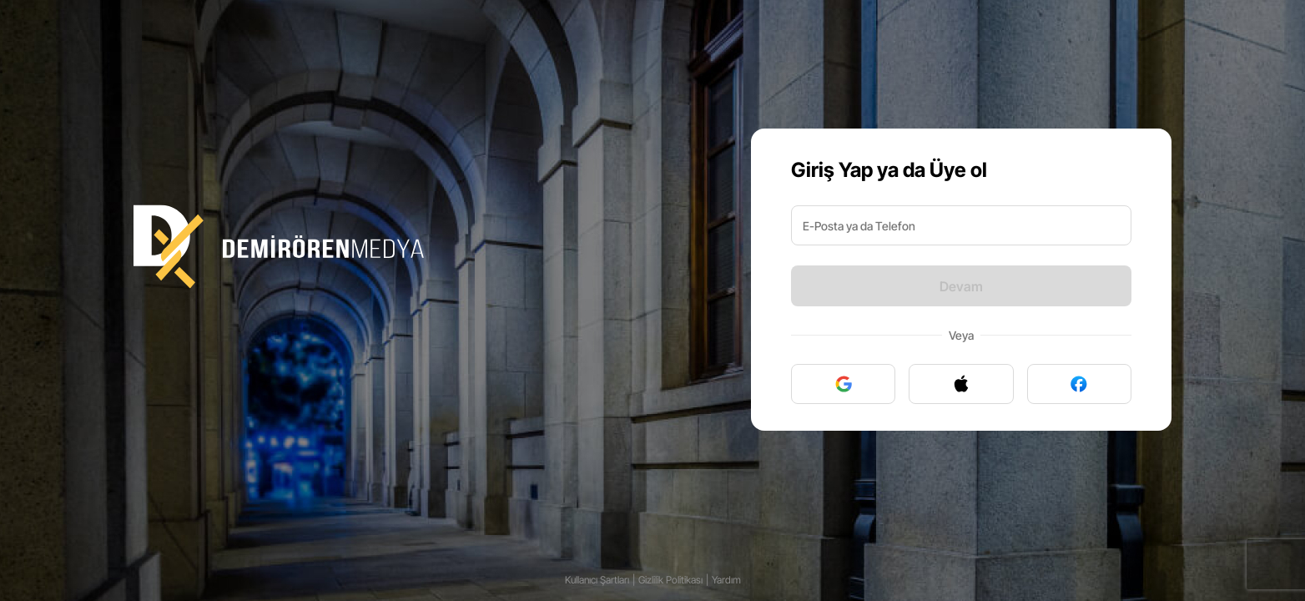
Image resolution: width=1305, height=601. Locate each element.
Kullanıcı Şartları (597, 579)
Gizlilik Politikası (670, 579)
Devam (961, 286)
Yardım (726, 579)
